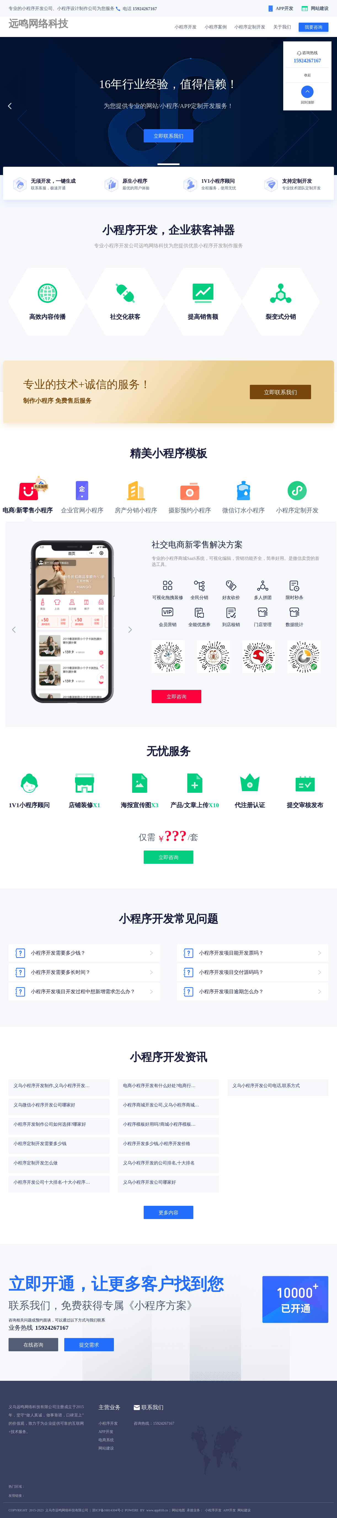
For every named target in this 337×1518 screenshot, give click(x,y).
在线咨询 (33, 1345)
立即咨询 (176, 697)
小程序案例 (216, 27)
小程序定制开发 (249, 27)
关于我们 (282, 27)
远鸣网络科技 (38, 23)
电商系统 (106, 1440)
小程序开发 (186, 27)
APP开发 (105, 1432)
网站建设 (106, 1448)
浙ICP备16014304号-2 (107, 1510)
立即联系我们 (168, 136)
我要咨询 (313, 27)
